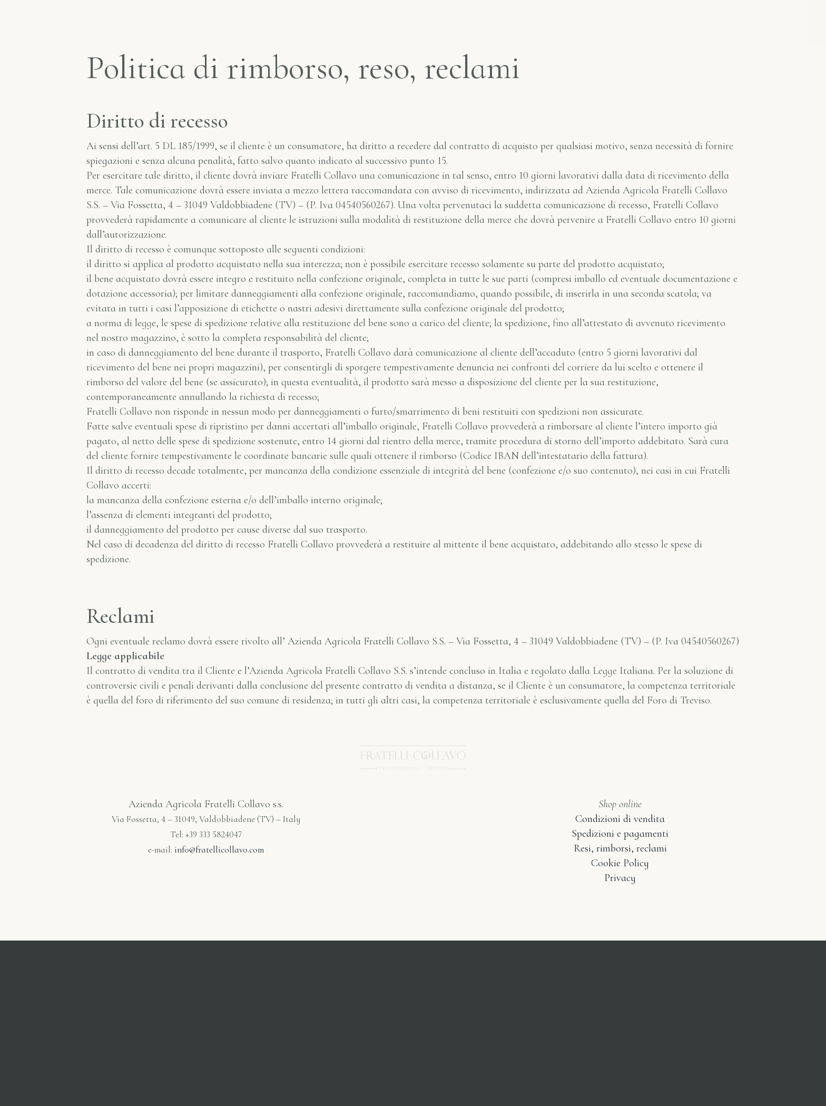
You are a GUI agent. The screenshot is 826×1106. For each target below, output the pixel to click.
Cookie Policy (620, 863)
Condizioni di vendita (620, 819)
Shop (252, 20)
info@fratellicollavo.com (219, 849)
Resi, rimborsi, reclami (620, 848)
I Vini (311, 20)
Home (195, 20)
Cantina (522, 20)
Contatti (594, 20)
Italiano (668, 20)
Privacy (620, 878)
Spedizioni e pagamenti (620, 833)
